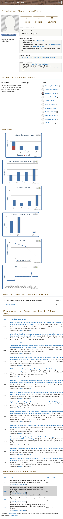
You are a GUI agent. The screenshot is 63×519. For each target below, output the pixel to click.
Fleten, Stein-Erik (50, 119)
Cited (54, 477)
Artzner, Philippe (50, 100)
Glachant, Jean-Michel (52, 86)
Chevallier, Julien (50, 93)
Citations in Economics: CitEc (12, 2)
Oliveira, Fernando (51, 97)
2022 (4, 507)
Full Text (13, 484)
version (26, 495)
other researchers (38, 46)
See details (40, 41)
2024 (4, 500)
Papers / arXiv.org (9, 304)
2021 (4, 482)
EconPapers (25, 57)
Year (5, 319)
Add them (38, 68)
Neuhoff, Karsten (50, 115)
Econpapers (20, 330)
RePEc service (12, 513)
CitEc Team (14, 515)
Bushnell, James (50, 104)
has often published (54, 45)
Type (48, 477)
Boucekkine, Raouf (51, 89)
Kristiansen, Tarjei (50, 108)
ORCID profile (35, 57)
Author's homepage (48, 57)
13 (41, 48)
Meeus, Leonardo (50, 112)
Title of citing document (18, 319)
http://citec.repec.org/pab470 (40, 64)
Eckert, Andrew (49, 123)
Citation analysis (21, 484)
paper (30, 330)
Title (12, 477)
